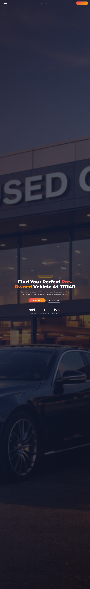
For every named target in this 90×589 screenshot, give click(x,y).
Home (20, 3)
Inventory (39, 3)
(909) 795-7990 (82, 3)
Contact (62, 3)
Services (32, 3)
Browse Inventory (37, 300)
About (26, 3)
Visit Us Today (54, 300)
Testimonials (54, 3)
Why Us (46, 3)
